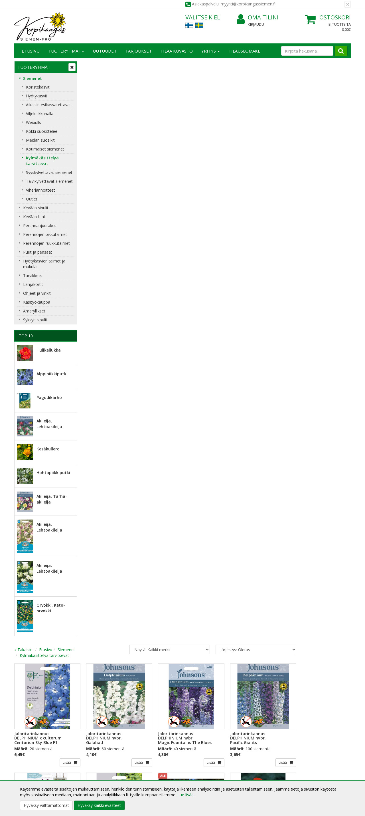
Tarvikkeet (32, 275)
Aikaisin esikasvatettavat (48, 104)
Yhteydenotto (27, 768)
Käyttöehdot (95, 768)
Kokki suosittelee (41, 131)
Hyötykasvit (36, 96)
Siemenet (32, 78)
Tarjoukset (138, 51)
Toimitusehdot (97, 760)
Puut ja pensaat (37, 252)
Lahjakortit (33, 284)
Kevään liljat (34, 216)
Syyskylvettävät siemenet (49, 172)
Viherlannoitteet (40, 190)
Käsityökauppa (36, 302)
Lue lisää (199, 706)
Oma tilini (258, 17)
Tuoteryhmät (66, 51)
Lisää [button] (132, 178)
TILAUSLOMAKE (244, 51)
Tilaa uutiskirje (102, 716)
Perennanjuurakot (39, 225)
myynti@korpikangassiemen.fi (318, 704)
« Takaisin (92, 69)
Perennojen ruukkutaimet (46, 243)
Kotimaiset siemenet (45, 149)
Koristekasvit (38, 87)
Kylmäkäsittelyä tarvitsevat (42, 160)
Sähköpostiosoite (104, 693)
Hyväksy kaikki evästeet (99, 805)
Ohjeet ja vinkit (37, 293)
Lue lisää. (185, 794)
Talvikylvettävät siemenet (49, 181)
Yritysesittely (26, 751)
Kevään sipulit (35, 207)
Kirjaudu (256, 24)
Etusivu (31, 51)
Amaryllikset (34, 311)
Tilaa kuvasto (176, 51)
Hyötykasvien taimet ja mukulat (44, 263)
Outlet (31, 199)
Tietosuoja (94, 751)
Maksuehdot (95, 777)
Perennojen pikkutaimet (45, 234)
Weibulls (33, 122)
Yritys (210, 51)
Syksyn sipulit (35, 319)
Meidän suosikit (40, 140)
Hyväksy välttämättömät (46, 805)
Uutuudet (105, 51)
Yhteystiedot (26, 760)
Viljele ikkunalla (39, 113)
